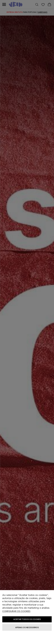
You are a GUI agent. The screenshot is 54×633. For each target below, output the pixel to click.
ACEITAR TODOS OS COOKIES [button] (27, 619)
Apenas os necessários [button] (27, 627)
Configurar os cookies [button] (16, 611)
